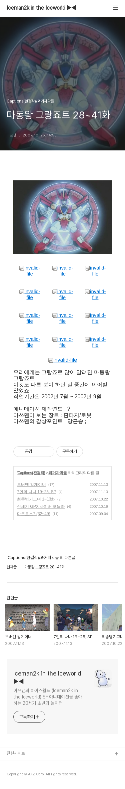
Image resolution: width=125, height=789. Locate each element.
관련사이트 (16, 753)
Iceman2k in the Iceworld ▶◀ (41, 8)
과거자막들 (57, 473)
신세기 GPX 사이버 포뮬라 (41, 506)
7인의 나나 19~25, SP (36, 492)
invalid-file (29, 271)
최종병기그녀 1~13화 (36, 499)
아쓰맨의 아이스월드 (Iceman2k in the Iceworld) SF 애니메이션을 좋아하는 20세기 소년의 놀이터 (47, 697)
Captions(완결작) (31, 473)
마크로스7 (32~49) (33, 513)
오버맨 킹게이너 (31, 484)
